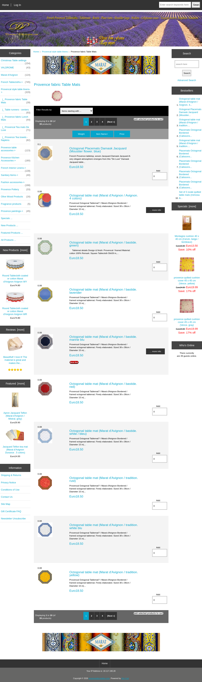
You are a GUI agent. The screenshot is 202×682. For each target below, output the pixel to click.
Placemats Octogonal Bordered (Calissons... (190, 132)
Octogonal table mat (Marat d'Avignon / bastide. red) (103, 385)
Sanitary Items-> (15, 175)
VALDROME (15, 67)
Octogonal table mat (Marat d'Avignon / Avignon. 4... (189, 101)
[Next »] (111, 122)
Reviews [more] (15, 329)
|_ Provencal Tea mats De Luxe (15, 129)
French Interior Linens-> (15, 169)
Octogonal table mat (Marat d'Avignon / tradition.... (189, 122)
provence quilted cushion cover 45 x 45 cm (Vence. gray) (187, 313)
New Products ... (9, 225)
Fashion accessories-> (15, 183)
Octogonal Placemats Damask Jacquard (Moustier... (190, 112)
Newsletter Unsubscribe (13, 518)
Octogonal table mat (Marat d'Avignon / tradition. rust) (103, 479)
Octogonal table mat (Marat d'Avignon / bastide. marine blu (103, 338)
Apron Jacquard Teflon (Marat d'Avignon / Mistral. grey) (15, 406)
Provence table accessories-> (15, 149)
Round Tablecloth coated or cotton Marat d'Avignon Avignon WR (15, 304)
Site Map (5, 504)
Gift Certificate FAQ (11, 511)
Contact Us (7, 496)
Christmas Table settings (15, 61)
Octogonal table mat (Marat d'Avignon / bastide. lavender (103, 291)
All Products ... (8, 240)
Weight (81, 134)
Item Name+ (102, 134)
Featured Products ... (12, 232)
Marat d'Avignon (15, 75)
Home (5, 4)
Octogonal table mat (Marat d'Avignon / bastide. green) (103, 244)
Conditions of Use (10, 489)
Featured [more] (15, 383)
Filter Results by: (44, 109)
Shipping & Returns (11, 475)
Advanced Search (187, 80)
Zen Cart (125, 678)
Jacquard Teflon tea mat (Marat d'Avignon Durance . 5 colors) (15, 441)
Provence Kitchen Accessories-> (15, 159)
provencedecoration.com (99, 678)
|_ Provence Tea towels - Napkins (15, 139)
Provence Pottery (15, 189)
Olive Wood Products (15, 196)
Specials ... (6, 218)
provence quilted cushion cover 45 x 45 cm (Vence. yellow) (187, 271)
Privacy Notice (8, 482)
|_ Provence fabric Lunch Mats (15, 118)
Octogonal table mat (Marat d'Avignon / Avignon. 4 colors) (103, 197)
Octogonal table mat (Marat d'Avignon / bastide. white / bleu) (103, 432)
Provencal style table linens (55, 51)
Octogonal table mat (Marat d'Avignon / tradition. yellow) (103, 573)
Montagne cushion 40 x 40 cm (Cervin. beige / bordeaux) (187, 229)
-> (15, 91)
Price (122, 134)
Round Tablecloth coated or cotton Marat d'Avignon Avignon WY (15, 271)
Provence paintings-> (15, 211)
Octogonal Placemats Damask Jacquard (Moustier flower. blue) (98, 149)
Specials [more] (187, 206)
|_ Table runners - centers (15, 110)
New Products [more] (15, 250)
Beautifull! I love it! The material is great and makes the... (15, 350)
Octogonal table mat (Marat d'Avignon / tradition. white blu (103, 526)
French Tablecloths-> (15, 82)
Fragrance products (15, 204)
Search (187, 53)
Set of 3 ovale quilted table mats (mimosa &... (190, 195)
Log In (17, 4)
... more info (155, 210)
